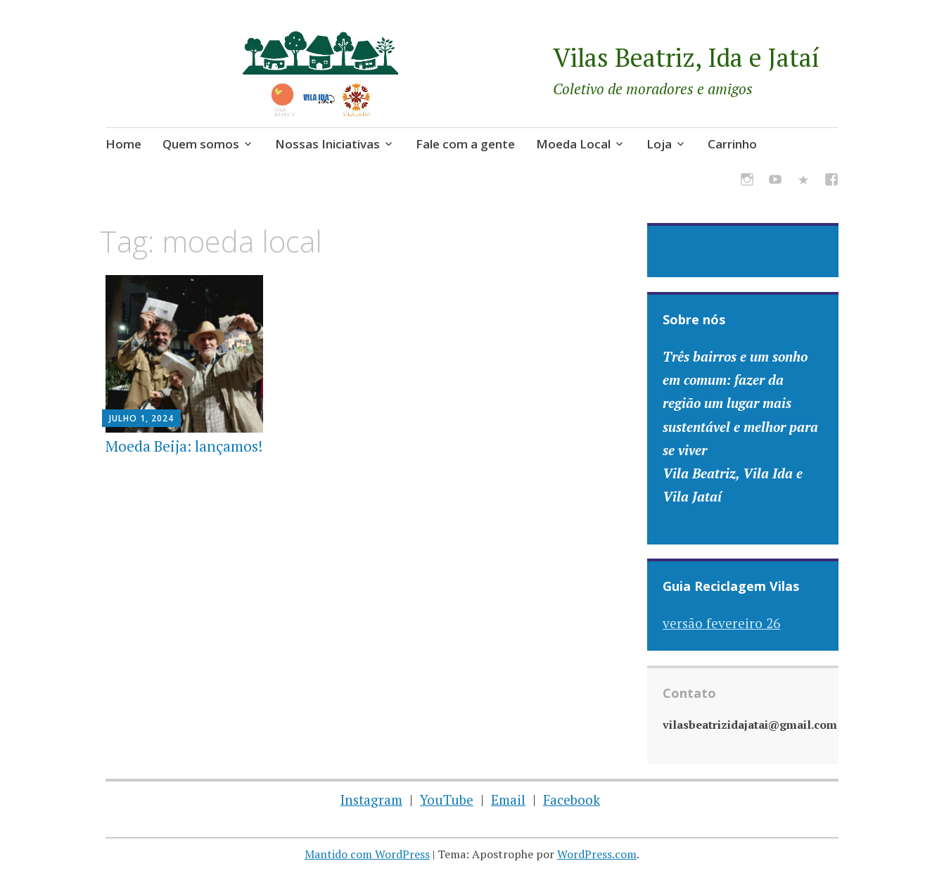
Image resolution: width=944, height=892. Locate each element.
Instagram (371, 799)
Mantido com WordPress (367, 854)
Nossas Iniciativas (327, 144)
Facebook (571, 799)
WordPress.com (597, 854)
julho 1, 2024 (141, 418)
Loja (659, 144)
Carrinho (732, 144)
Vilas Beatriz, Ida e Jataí (686, 57)
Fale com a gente (465, 144)
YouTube (446, 799)
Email (508, 799)
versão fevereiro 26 (721, 623)
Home (123, 144)
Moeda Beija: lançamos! (184, 446)
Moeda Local (573, 144)
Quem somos (200, 144)
